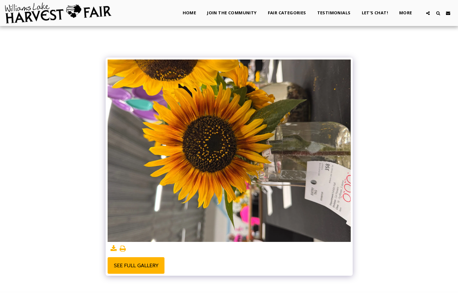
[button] (428, 13)
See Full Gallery (136, 265)
